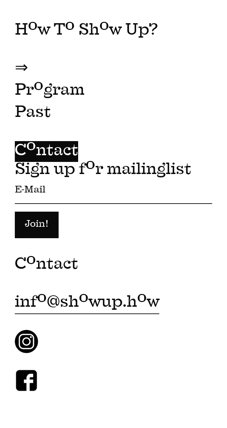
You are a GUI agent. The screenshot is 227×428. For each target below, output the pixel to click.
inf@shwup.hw (87, 303)
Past (33, 113)
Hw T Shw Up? (86, 30)
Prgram (50, 91)
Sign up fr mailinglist (113, 208)
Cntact (46, 151)
